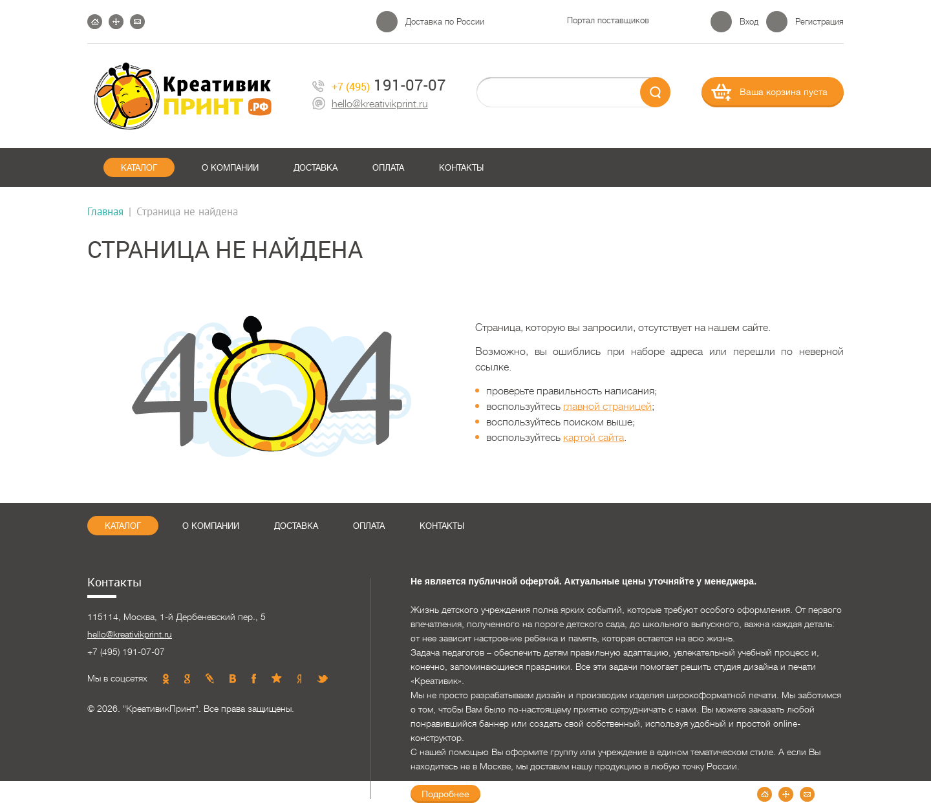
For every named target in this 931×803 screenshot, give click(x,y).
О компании (230, 168)
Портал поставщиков (608, 20)
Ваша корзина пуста (784, 92)
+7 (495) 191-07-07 (126, 652)
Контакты (461, 168)
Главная (105, 211)
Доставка (315, 168)
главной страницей (607, 406)
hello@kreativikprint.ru (370, 104)
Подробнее (445, 794)
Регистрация (819, 22)
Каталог (139, 168)
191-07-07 (379, 85)
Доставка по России (444, 22)
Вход (749, 22)
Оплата (388, 168)
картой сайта (593, 438)
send (655, 92)
